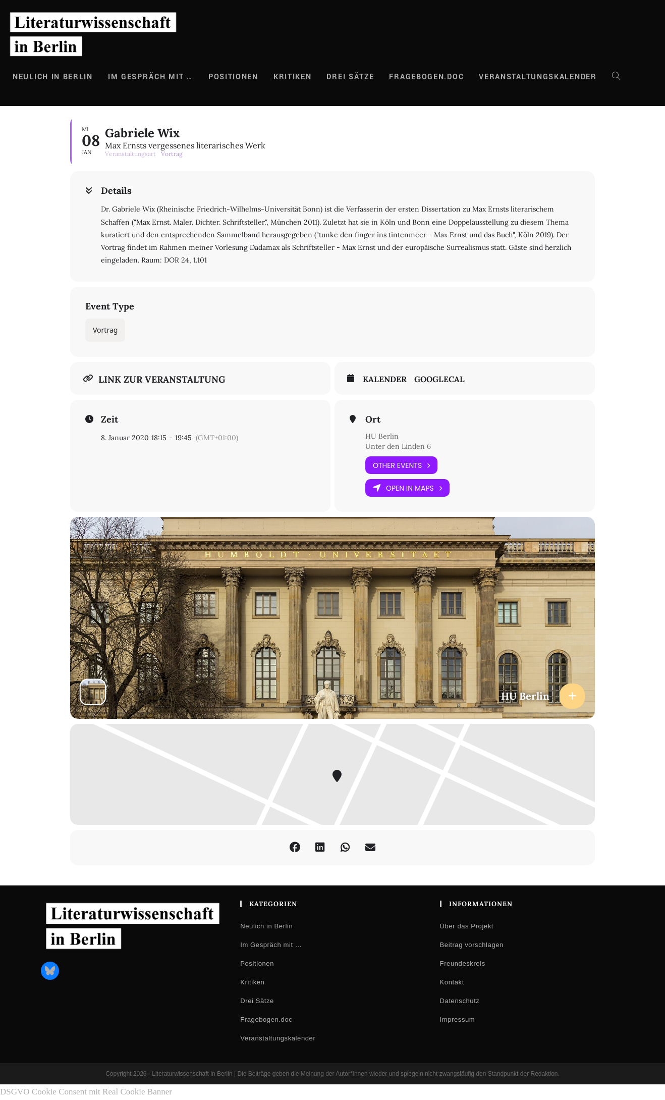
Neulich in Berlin (266, 926)
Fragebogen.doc (266, 1019)
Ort (372, 419)
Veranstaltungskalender (277, 1038)
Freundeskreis (462, 963)
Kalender (385, 379)
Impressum (457, 1019)
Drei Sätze (257, 1001)
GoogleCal (439, 379)
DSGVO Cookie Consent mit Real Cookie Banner (86, 1091)
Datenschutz (460, 1001)
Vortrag (105, 330)
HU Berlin (382, 436)
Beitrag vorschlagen (472, 945)
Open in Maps (407, 488)
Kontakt (452, 982)
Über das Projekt (466, 926)
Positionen (257, 963)
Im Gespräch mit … (271, 945)
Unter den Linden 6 (398, 446)
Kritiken (252, 982)
